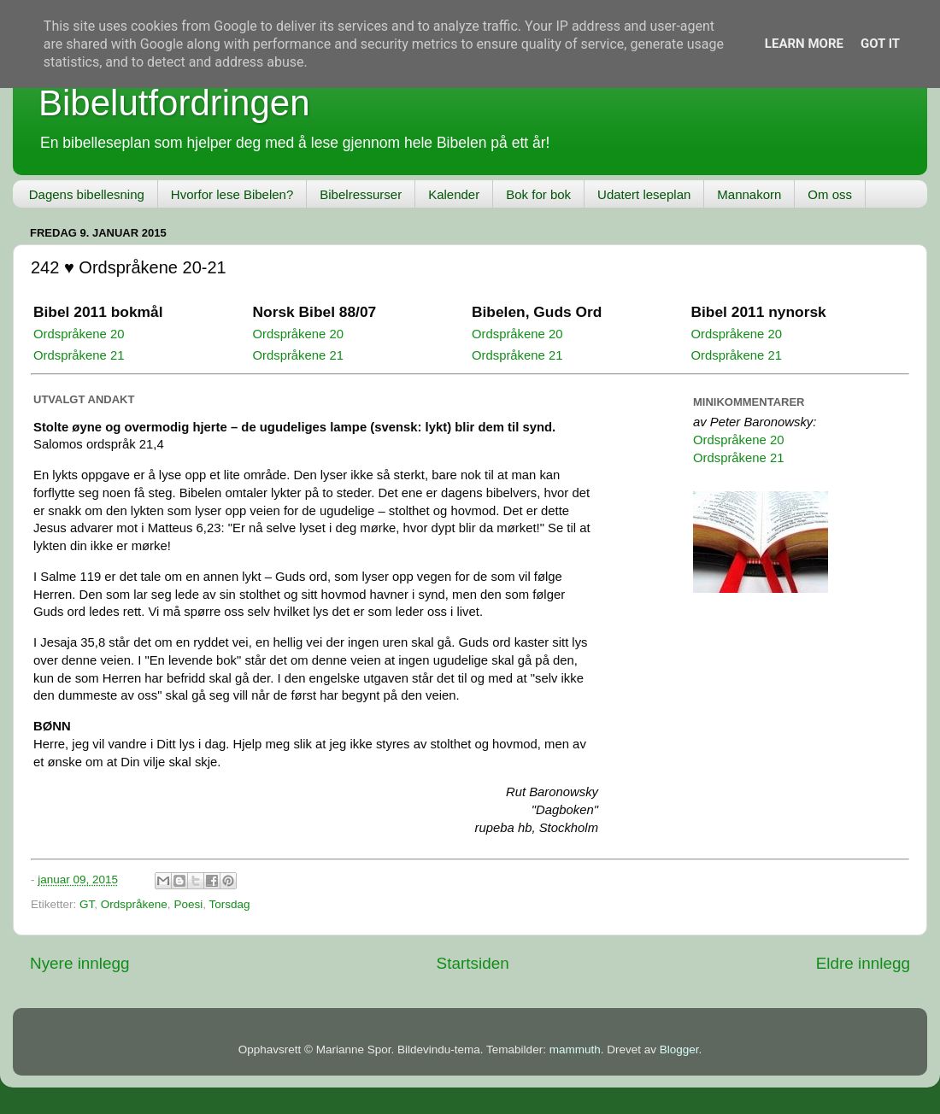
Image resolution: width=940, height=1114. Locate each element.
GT (86, 904)
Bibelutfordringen (174, 103)
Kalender (453, 194)
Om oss (830, 194)
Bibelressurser (361, 194)
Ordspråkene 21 (78, 355)
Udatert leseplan (643, 194)
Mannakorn (749, 194)
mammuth (575, 1049)
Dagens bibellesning (86, 194)
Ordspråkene (134, 904)
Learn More (804, 43)
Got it (880, 43)
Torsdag (229, 904)
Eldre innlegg (863, 963)
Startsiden (473, 963)
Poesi (188, 904)
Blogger (679, 1049)
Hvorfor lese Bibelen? (232, 194)
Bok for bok (538, 194)
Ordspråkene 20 (78, 334)
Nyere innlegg (80, 963)
